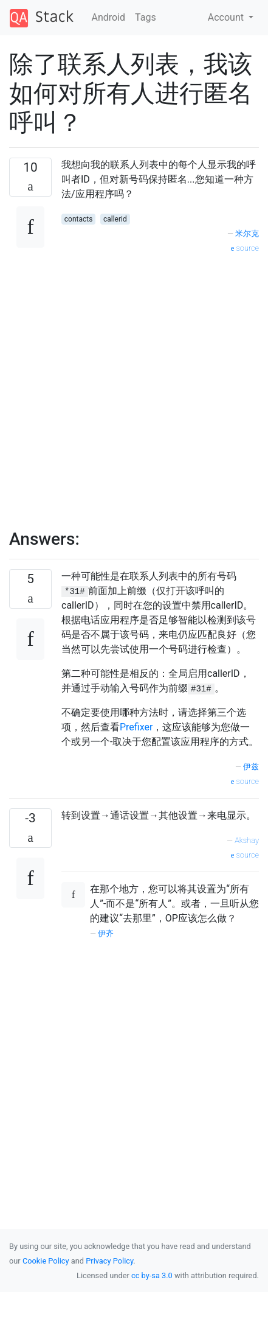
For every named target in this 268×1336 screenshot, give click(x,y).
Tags (145, 17)
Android (109, 17)
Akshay (247, 840)
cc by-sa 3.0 (152, 1275)
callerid (115, 219)
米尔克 (247, 233)
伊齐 (106, 933)
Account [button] (227, 17)
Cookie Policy (45, 1260)
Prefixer (136, 727)
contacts (78, 219)
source (245, 248)
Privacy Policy (109, 1260)
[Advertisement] (129, 384)
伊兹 (251, 766)
